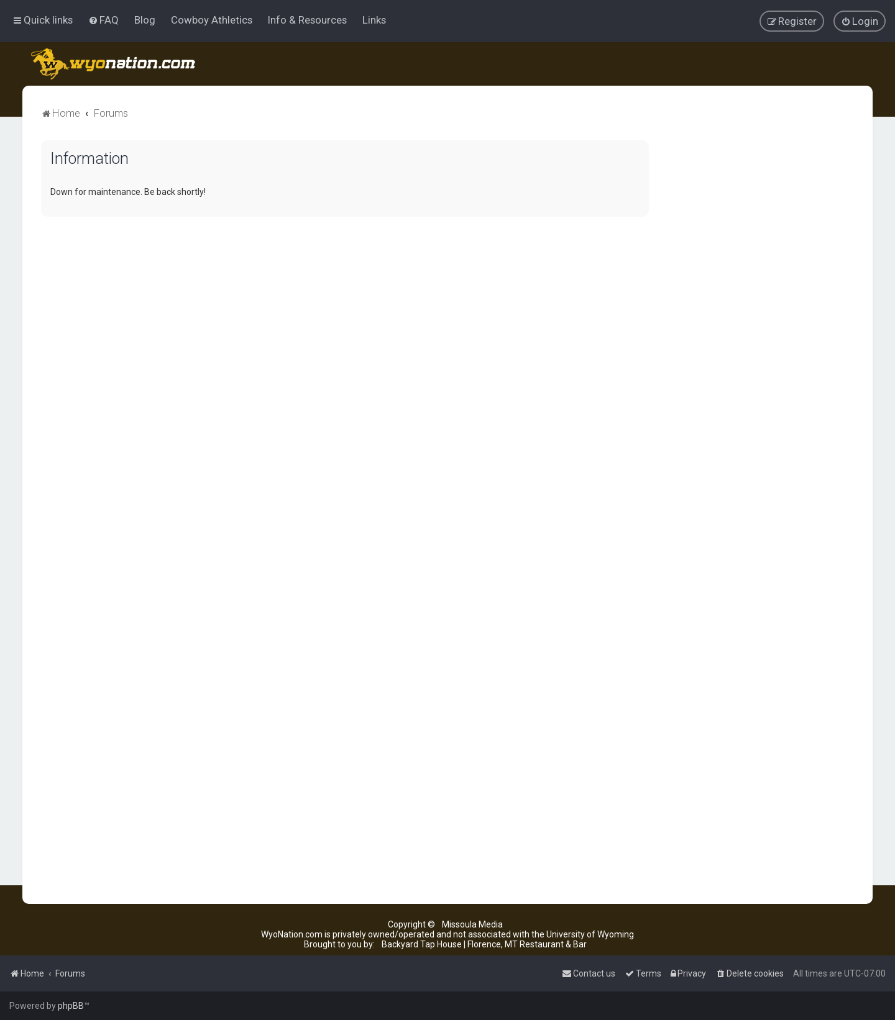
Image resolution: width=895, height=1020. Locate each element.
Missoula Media (472, 924)
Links (374, 20)
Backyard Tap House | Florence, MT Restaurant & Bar (484, 944)
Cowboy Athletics (211, 20)
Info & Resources (307, 20)
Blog (144, 20)
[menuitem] (103, 20)
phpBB (71, 1006)
